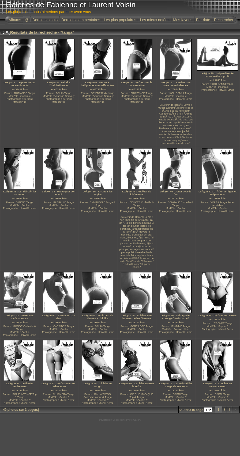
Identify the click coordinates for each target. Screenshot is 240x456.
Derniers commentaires (80, 20)
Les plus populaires (120, 20)
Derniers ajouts (45, 20)
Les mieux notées (154, 20)
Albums (15, 20)
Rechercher (223, 20)
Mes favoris (182, 20)
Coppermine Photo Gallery (126, 420)
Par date (203, 20)
